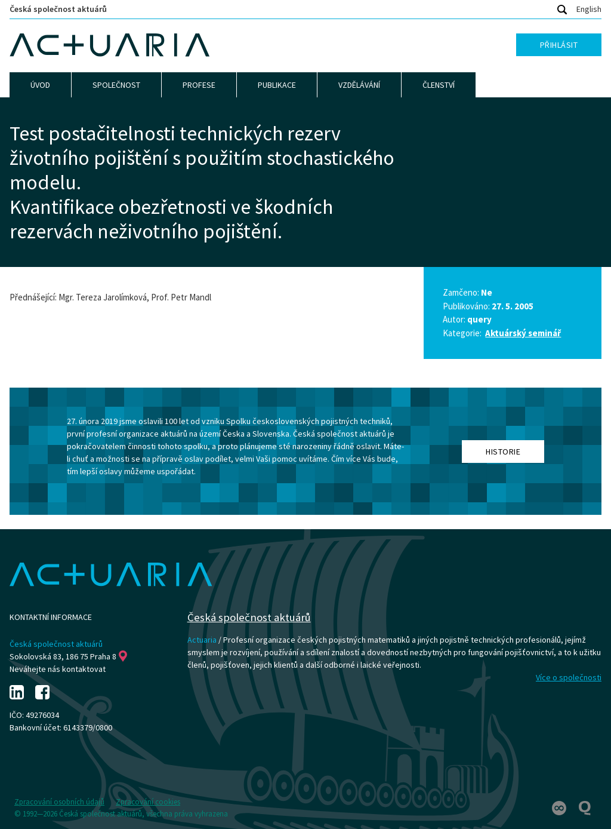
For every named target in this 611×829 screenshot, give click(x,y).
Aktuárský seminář (523, 333)
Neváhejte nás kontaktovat (58, 669)
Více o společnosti (568, 677)
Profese (199, 84)
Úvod (40, 84)
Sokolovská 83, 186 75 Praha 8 (68, 656)
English (588, 9)
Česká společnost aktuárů (58, 9)
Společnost (116, 84)
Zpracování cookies (148, 802)
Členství (438, 84)
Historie (503, 451)
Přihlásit (559, 44)
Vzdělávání (359, 84)
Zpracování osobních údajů (59, 802)
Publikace (277, 84)
